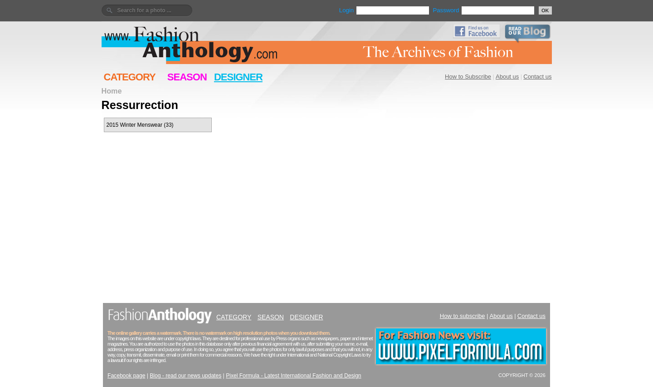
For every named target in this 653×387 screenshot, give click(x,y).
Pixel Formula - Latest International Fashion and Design (293, 375)
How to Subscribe (468, 76)
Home (112, 91)
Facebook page (126, 375)
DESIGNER (238, 77)
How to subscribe (462, 316)
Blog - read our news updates (185, 375)
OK (545, 10)
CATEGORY (130, 77)
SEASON (187, 77)
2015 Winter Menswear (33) (140, 125)
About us (507, 76)
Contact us (537, 76)
